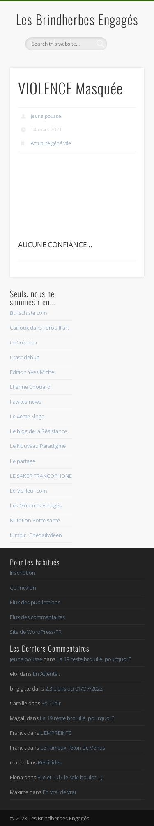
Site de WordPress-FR (36, 632)
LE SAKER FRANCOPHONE (41, 476)
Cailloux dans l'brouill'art (39, 327)
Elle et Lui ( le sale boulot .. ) (70, 777)
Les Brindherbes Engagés (77, 19)
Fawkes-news (25, 401)
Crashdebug (24, 357)
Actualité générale (51, 143)
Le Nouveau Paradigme (38, 446)
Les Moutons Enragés (36, 505)
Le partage (22, 461)
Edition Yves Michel (32, 372)
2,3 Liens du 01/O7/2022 (74, 688)
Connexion (23, 587)
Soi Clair (51, 703)
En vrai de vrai (59, 792)
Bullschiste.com (28, 313)
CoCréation (23, 342)
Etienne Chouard (30, 386)
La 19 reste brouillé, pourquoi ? (94, 659)
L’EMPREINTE (55, 733)
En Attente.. (46, 673)
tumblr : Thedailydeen (36, 535)
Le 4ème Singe (27, 416)
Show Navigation (124, 73)
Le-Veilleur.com (28, 490)
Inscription (22, 572)
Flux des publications (35, 602)
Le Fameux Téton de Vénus (72, 747)
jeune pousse (46, 115)
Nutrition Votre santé (35, 520)
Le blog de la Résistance (38, 431)
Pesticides (50, 762)
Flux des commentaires (37, 617)
